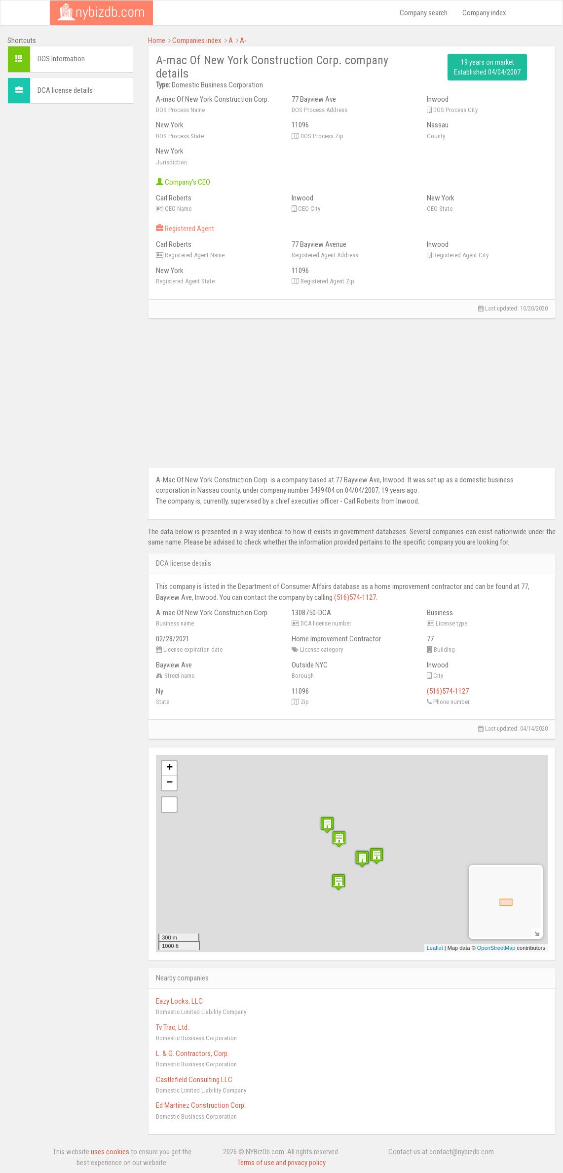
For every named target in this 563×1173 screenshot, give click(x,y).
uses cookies (110, 1151)
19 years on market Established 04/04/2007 (487, 67)
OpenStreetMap (496, 948)
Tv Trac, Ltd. (172, 1027)
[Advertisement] (70, 259)
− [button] (169, 783)
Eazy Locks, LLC (179, 1001)
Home (156, 40)
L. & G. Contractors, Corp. (192, 1053)
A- (243, 40)
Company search (424, 12)
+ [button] (169, 768)
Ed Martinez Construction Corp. (201, 1105)
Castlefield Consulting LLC (194, 1079)
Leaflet (435, 948)
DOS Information (61, 58)
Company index (484, 12)
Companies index (197, 40)
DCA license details (65, 90)
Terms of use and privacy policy (281, 1162)
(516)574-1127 (355, 597)
